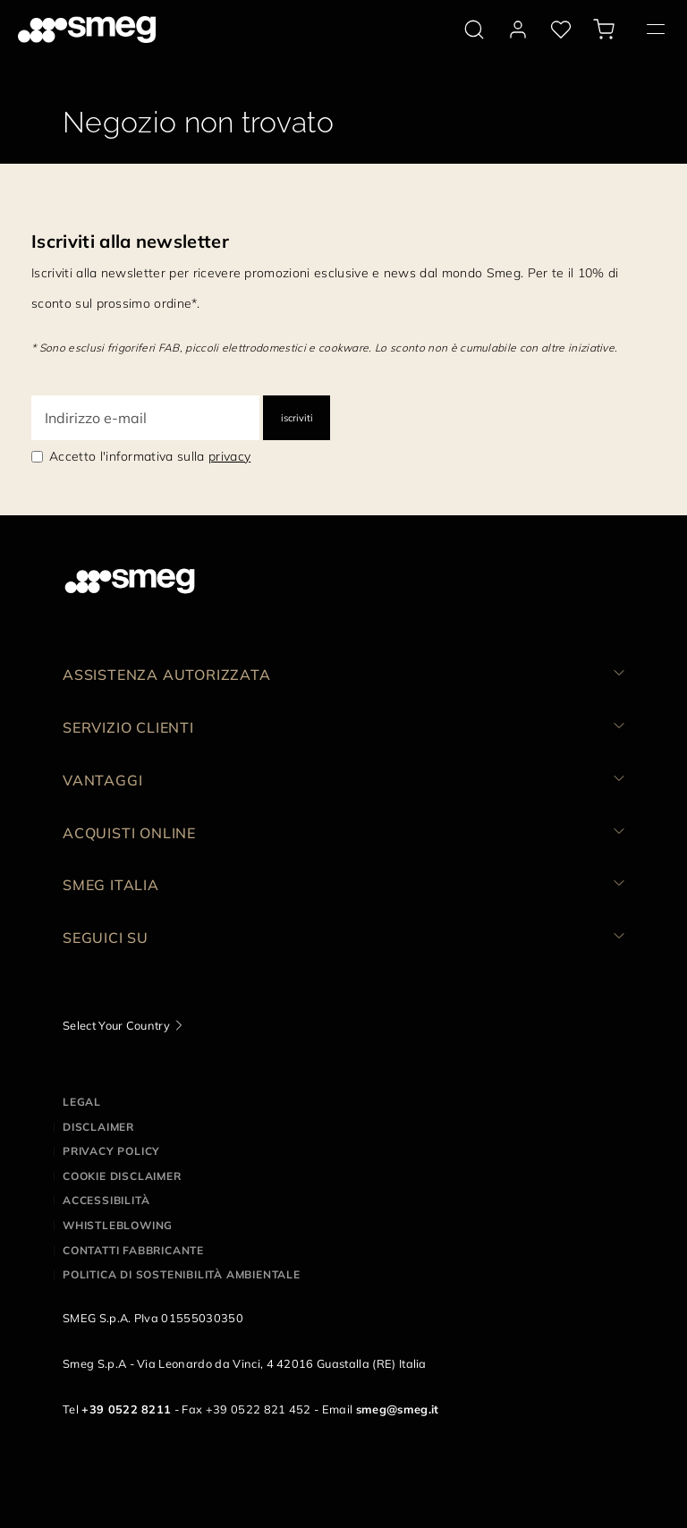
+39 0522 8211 (126, 1409)
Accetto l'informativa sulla (149, 456)
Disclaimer (98, 1126)
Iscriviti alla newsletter (130, 241)
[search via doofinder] (474, 29)
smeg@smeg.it (397, 1409)
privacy (229, 456)
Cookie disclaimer (122, 1176)
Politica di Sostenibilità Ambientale (182, 1274)
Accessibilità (106, 1200)
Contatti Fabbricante (133, 1250)
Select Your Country (116, 1025)
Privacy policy (111, 1151)
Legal (82, 1101)
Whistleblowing (118, 1225)
